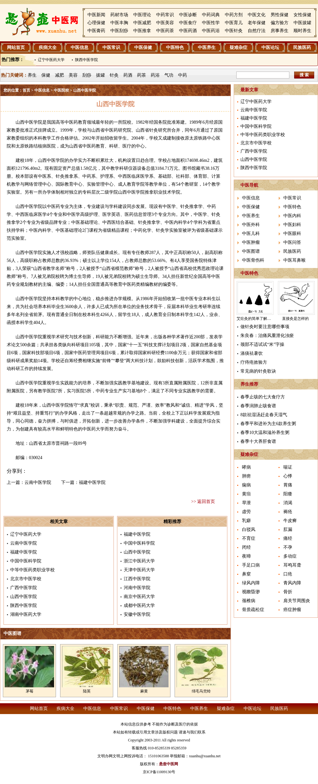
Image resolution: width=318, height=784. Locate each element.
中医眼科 (292, 233)
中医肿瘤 (251, 242)
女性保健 (302, 14)
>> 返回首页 (203, 501)
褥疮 (287, 511)
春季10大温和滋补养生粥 (264, 432)
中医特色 (175, 47)
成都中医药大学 (139, 605)
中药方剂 (234, 14)
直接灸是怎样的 (295, 318)
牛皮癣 (290, 520)
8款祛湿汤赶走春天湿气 (263, 414)
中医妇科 (292, 224)
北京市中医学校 (25, 578)
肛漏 (287, 529)
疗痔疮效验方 (253, 362)
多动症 (290, 556)
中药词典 (211, 14)
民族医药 (302, 47)
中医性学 (211, 22)
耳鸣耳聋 (292, 565)
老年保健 (257, 22)
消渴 (287, 502)
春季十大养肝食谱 (258, 441)
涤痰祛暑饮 (251, 353)
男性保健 (279, 14)
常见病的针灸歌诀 (258, 371)
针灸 (114, 75)
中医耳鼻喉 (294, 260)
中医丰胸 (119, 22)
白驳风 (248, 529)
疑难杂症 (238, 47)
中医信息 (79, 47)
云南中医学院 (37, 482)
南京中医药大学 (139, 596)
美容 (73, 75)
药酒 (127, 75)
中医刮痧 (119, 30)
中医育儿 (234, 22)
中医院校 (61, 90)
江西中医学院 (137, 578)
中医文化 (257, 14)
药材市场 (119, 14)
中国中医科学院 (25, 561)
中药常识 (165, 14)
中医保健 (143, 47)
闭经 (246, 547)
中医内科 (292, 215)
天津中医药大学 (139, 569)
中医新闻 (96, 14)
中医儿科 (251, 233)
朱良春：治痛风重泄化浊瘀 (267, 335)
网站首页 (16, 47)
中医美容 (165, 22)
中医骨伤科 (253, 260)
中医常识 (111, 47)
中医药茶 (165, 30)
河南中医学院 (137, 587)
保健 (45, 75)
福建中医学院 (92, 482)
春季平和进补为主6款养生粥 (268, 423)
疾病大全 (48, 47)
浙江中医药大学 (139, 561)
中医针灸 (234, 30)
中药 (182, 75)
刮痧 (86, 75)
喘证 (287, 467)
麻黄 (144, 691)
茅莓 (29, 691)
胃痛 (287, 485)
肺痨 (246, 476)
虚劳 (246, 511)
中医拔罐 (302, 22)
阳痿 (287, 494)
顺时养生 (302, 30)
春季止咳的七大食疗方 (262, 397)
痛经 (287, 538)
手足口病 (251, 565)
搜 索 (304, 74)
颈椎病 (248, 600)
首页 (26, 90)
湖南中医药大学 (25, 614)
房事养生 (279, 30)
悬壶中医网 (168, 764)
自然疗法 (257, 30)
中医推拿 (142, 30)
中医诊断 (188, 14)
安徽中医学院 (137, 614)
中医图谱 (251, 251)
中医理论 (142, 14)
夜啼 (246, 556)
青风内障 (292, 583)
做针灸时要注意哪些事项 (264, 326)
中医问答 (292, 242)
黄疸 (246, 494)
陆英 (87, 691)
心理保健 (96, 22)
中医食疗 (188, 22)
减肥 (59, 75)
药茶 (141, 75)
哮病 (246, 467)
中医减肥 (142, 22)
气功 (168, 75)
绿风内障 (251, 583)
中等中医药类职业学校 (32, 569)
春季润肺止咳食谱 (258, 405)
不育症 (248, 538)
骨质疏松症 (253, 609)
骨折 (287, 591)
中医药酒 (188, 30)
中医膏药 (96, 30)
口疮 (287, 574)
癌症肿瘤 (292, 609)
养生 (32, 75)
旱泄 (246, 502)
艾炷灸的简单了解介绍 (256, 318)
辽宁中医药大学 (51, 60)
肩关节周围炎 (296, 600)
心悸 (287, 476)
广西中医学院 (23, 587)
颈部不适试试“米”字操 (262, 344)
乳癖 (246, 520)
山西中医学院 (23, 596)
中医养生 (207, 47)
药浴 (155, 75)
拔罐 (100, 75)
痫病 (246, 485)
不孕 (287, 547)
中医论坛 (270, 47)
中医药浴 (211, 30)
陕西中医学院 (86, 60)
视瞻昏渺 (251, 591)
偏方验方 (279, 22)
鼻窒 (246, 574)
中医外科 (251, 224)
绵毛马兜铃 (201, 691)
